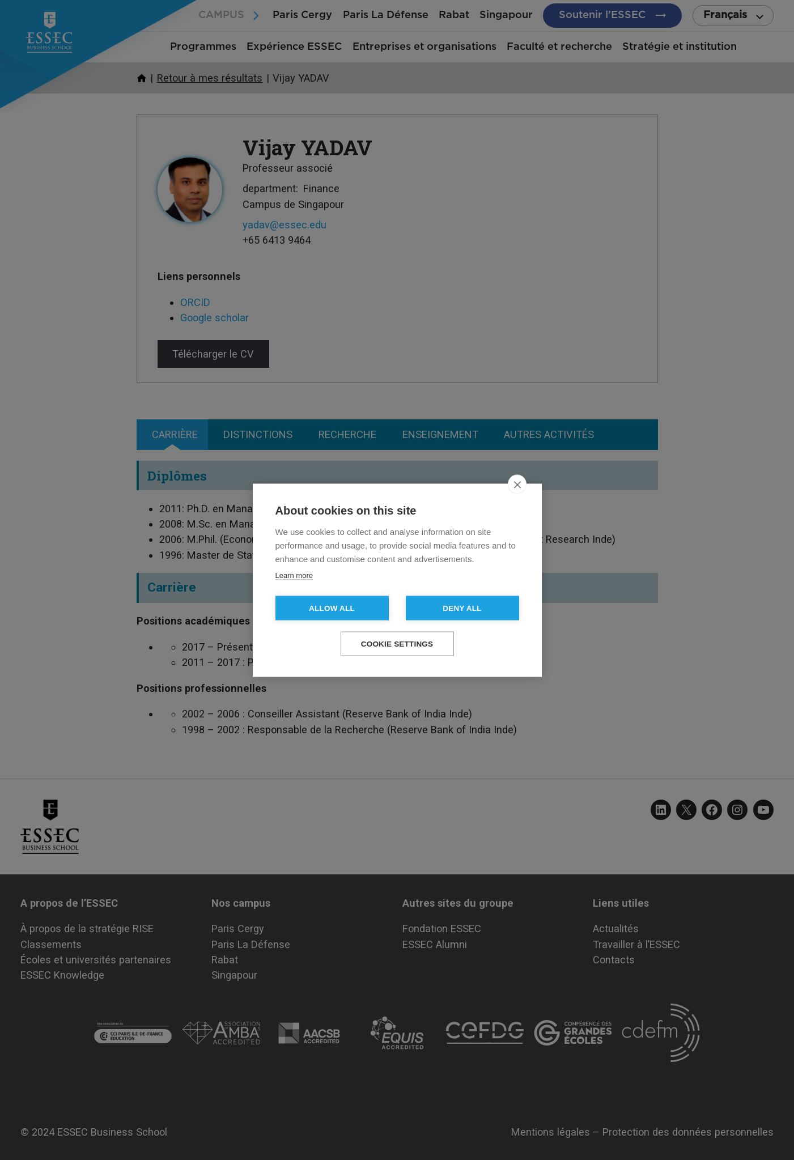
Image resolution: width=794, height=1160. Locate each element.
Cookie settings (397, 643)
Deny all (462, 608)
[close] (517, 484)
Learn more (294, 575)
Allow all (332, 608)
